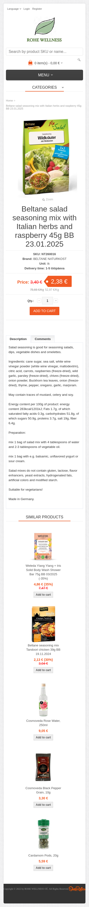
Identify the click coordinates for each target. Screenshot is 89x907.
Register (37, 8)
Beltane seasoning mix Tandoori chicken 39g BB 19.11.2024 (43, 650)
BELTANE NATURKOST (49, 259)
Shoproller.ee (77, 888)
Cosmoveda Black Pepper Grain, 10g (43, 790)
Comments (43, 339)
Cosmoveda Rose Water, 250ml (43, 723)
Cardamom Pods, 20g (43, 855)
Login (26, 8)
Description (18, 339)
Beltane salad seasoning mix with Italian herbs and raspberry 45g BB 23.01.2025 (43, 107)
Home (9, 100)
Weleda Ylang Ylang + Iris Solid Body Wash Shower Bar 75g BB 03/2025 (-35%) (43, 572)
